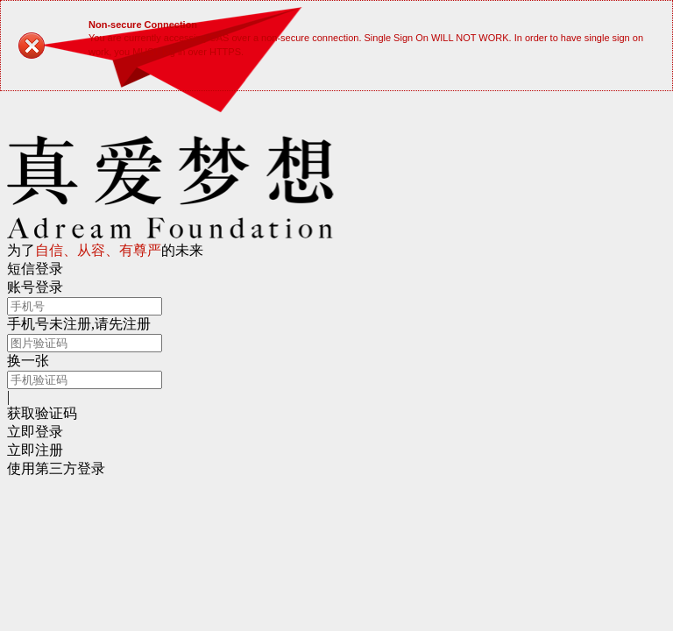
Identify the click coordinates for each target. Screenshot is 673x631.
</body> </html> (336, 315)
